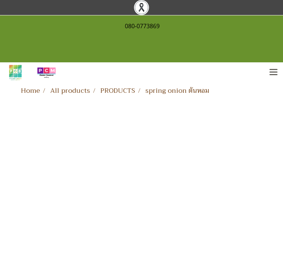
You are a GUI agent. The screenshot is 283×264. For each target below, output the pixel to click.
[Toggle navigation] (273, 73)
